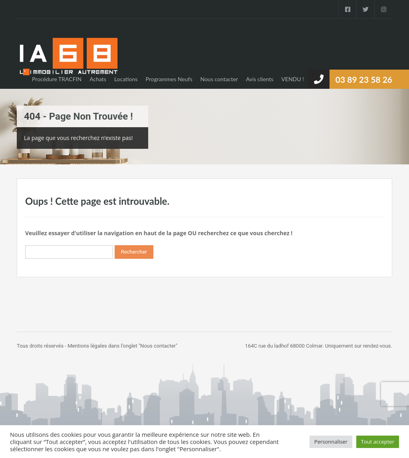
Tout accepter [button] (377, 441)
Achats (97, 79)
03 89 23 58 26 (364, 79)
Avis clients (260, 79)
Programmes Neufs (169, 79)
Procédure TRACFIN (56, 79)
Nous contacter (219, 79)
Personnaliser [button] (330, 441)
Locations (126, 79)
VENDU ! (292, 79)
